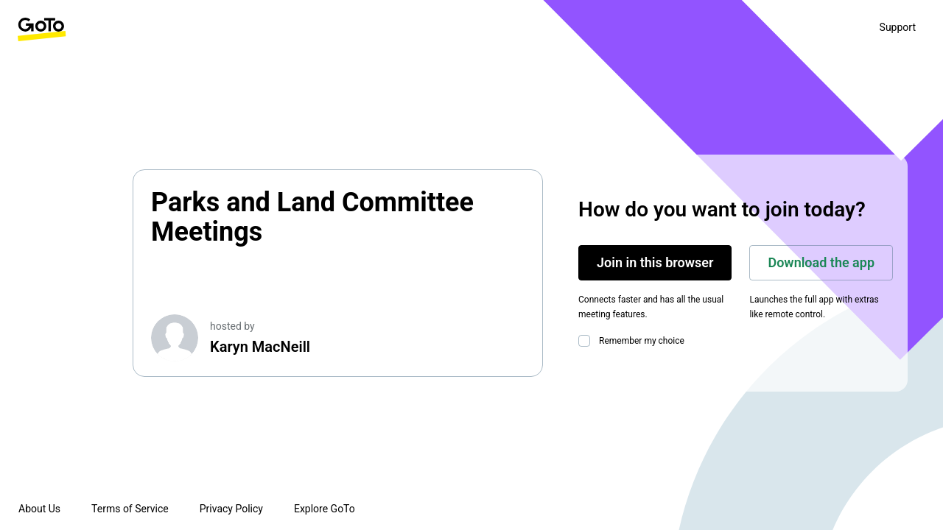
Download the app (821, 262)
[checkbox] (587, 340)
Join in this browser (655, 262)
